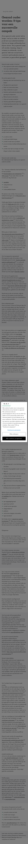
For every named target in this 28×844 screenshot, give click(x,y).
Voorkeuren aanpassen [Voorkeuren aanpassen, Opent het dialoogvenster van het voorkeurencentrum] (14, 430)
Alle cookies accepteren (14, 438)
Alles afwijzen (14, 434)
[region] (14, 422)
